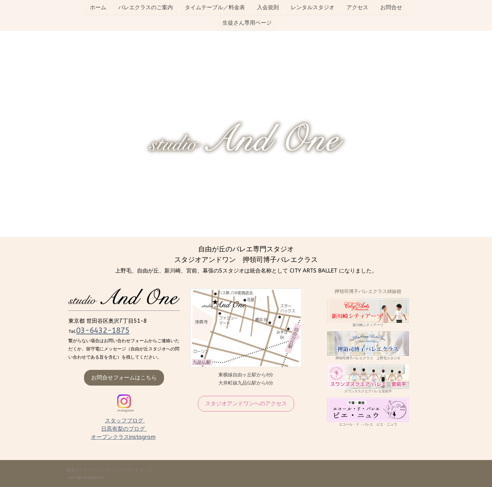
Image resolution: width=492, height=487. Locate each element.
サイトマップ (139, 470)
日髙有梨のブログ (124, 429)
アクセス (357, 7)
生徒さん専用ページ (247, 23)
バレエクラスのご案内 (145, 7)
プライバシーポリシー (101, 470)
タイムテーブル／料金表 (215, 7)
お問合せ (391, 7)
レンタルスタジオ (312, 7)
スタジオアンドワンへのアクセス (246, 403)
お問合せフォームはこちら (124, 377)
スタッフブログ (125, 420)
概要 (71, 470)
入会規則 (268, 7)
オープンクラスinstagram (123, 437)
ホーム (98, 7)
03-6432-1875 (102, 330)
